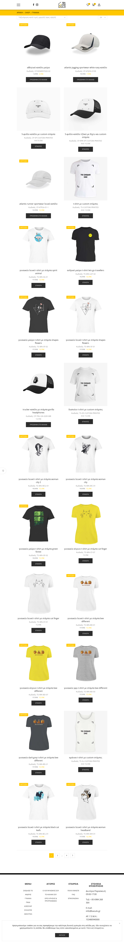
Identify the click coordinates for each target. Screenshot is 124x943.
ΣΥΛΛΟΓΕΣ (28, 910)
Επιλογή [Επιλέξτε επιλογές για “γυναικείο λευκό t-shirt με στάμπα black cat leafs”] (38, 842)
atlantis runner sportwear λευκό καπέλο (38, 203)
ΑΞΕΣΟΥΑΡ (28, 906)
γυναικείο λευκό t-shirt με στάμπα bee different (86, 620)
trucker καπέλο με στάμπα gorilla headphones (38, 411)
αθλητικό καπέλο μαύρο (38, 67)
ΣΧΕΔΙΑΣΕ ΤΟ (28, 890)
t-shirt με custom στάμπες (85, 203)
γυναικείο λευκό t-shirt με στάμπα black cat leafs (38, 829)
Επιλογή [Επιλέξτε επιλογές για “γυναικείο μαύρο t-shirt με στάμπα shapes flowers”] (38, 355)
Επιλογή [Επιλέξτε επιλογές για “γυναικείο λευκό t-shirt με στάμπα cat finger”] (38, 630)
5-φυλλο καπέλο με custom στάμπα (38, 134)
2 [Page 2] (57, 855)
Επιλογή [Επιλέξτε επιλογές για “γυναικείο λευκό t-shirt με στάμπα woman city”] (85, 494)
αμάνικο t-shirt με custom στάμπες (85, 757)
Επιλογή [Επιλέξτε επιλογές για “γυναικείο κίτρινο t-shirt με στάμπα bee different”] (38, 703)
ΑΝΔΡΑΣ (28, 894)
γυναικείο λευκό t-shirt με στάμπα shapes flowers (85, 341)
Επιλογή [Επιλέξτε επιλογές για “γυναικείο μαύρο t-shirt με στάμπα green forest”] (38, 564)
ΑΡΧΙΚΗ (20, 12)
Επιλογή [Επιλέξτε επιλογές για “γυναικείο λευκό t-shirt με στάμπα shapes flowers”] (85, 355)
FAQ (73, 894)
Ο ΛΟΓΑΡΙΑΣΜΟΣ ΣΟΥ (51, 890)
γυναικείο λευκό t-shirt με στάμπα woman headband (86, 829)
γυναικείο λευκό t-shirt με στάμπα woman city (86, 481)
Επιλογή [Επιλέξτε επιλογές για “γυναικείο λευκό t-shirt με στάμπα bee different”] (85, 633)
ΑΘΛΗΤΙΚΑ (28, 914)
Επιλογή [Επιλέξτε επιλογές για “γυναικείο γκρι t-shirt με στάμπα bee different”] (85, 700)
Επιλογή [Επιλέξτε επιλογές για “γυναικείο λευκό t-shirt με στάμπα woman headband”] (85, 842)
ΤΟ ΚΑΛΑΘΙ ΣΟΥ (51, 894)
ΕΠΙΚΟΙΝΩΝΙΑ (73, 898)
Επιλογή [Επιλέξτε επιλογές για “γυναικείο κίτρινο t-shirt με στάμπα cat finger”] (85, 561)
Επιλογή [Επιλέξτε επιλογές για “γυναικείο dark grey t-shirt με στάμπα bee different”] (38, 773)
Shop (27, 12)
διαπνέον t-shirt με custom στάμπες (86, 409)
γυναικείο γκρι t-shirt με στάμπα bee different (85, 688)
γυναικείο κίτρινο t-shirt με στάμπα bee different (38, 689)
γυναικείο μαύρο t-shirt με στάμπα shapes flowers (38, 341)
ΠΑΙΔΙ (28, 902)
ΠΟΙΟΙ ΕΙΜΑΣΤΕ (73, 890)
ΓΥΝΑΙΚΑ (28, 898)
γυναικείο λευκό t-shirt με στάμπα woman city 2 (38, 481)
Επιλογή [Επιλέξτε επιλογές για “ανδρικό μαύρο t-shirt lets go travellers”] (85, 282)
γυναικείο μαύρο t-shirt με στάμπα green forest (38, 550)
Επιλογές (38, 146)
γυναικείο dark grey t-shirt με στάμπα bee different (38, 759)
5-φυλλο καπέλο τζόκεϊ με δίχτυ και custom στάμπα (85, 136)
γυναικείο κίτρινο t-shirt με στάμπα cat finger (85, 548)
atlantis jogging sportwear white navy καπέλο (85, 67)
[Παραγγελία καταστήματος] (42, 17)
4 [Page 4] (66, 855)
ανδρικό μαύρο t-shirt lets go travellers (85, 270)
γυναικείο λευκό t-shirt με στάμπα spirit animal (38, 272)
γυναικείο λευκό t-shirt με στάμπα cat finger (38, 618)
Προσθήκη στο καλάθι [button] (38, 80)
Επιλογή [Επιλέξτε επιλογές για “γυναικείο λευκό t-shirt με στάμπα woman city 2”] (38, 494)
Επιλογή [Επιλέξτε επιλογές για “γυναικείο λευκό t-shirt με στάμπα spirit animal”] (38, 285)
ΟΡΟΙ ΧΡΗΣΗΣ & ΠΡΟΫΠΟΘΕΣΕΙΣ (51, 899)
